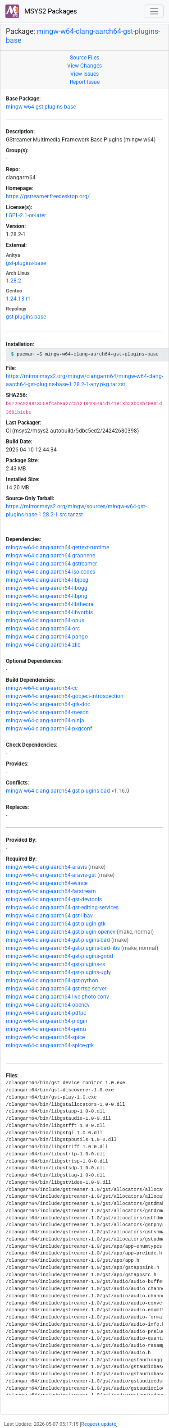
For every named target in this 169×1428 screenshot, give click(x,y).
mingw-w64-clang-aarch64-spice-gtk (50, 1045)
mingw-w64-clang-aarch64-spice (45, 1037)
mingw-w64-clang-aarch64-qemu (46, 1029)
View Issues (84, 74)
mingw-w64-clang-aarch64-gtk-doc (48, 704)
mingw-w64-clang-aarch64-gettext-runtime (57, 547)
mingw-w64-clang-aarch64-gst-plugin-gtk (55, 924)
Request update (98, 1424)
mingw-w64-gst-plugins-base (41, 107)
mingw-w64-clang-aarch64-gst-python (52, 980)
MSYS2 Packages (41, 11)
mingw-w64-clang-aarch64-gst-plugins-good (59, 956)
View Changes (84, 66)
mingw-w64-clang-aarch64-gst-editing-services (62, 907)
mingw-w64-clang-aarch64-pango (47, 637)
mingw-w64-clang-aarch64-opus (45, 620)
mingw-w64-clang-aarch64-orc (43, 628)
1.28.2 (13, 281)
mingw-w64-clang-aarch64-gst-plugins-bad (58, 791)
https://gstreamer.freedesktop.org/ (48, 196)
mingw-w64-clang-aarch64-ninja (45, 720)
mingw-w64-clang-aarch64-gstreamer (51, 564)
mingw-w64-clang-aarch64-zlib (43, 645)
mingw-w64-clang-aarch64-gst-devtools (54, 899)
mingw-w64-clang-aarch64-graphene (50, 555)
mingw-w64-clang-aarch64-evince (46, 883)
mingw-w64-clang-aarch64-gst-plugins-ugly (58, 972)
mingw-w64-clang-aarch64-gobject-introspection (64, 696)
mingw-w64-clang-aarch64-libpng (46, 596)
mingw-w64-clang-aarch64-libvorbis (49, 612)
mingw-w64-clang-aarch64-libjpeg (47, 580)
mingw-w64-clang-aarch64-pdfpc (46, 1013)
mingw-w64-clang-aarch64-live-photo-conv (57, 997)
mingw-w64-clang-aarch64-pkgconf (49, 728)
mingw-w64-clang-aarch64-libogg (46, 588)
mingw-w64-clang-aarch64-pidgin (46, 1021)
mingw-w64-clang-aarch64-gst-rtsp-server (56, 988)
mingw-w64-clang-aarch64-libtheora (50, 604)
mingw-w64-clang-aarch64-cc (42, 688)
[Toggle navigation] (154, 11)
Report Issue (85, 82)
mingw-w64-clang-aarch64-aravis (46, 867)
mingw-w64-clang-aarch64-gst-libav (49, 915)
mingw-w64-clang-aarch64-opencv (48, 1005)
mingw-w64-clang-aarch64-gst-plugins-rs (55, 964)
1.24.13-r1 (18, 299)
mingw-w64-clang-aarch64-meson (47, 712)
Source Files (84, 58)
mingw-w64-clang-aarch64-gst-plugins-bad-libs (63, 948)
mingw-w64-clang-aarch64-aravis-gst (51, 875)
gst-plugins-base (26, 263)
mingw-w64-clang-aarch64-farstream (51, 891)
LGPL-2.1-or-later (26, 215)
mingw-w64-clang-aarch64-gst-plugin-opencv (60, 932)
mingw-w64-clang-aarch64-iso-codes (50, 572)
